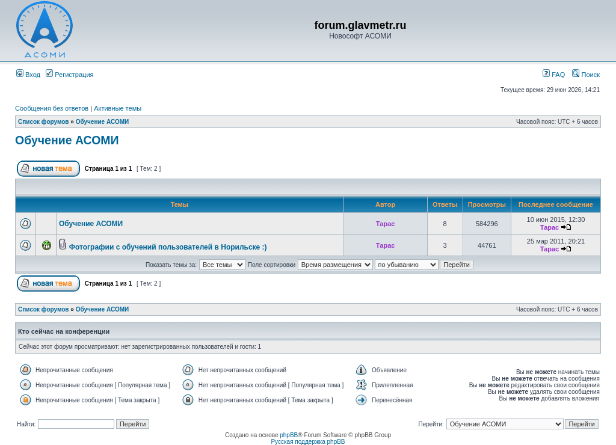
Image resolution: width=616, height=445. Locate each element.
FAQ (554, 74)
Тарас (385, 223)
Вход (28, 74)
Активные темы (117, 108)
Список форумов (43, 121)
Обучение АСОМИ (102, 121)
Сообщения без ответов (51, 108)
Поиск (586, 74)
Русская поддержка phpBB (308, 441)
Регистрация (69, 74)
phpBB (289, 435)
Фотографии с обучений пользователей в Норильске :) (168, 247)
